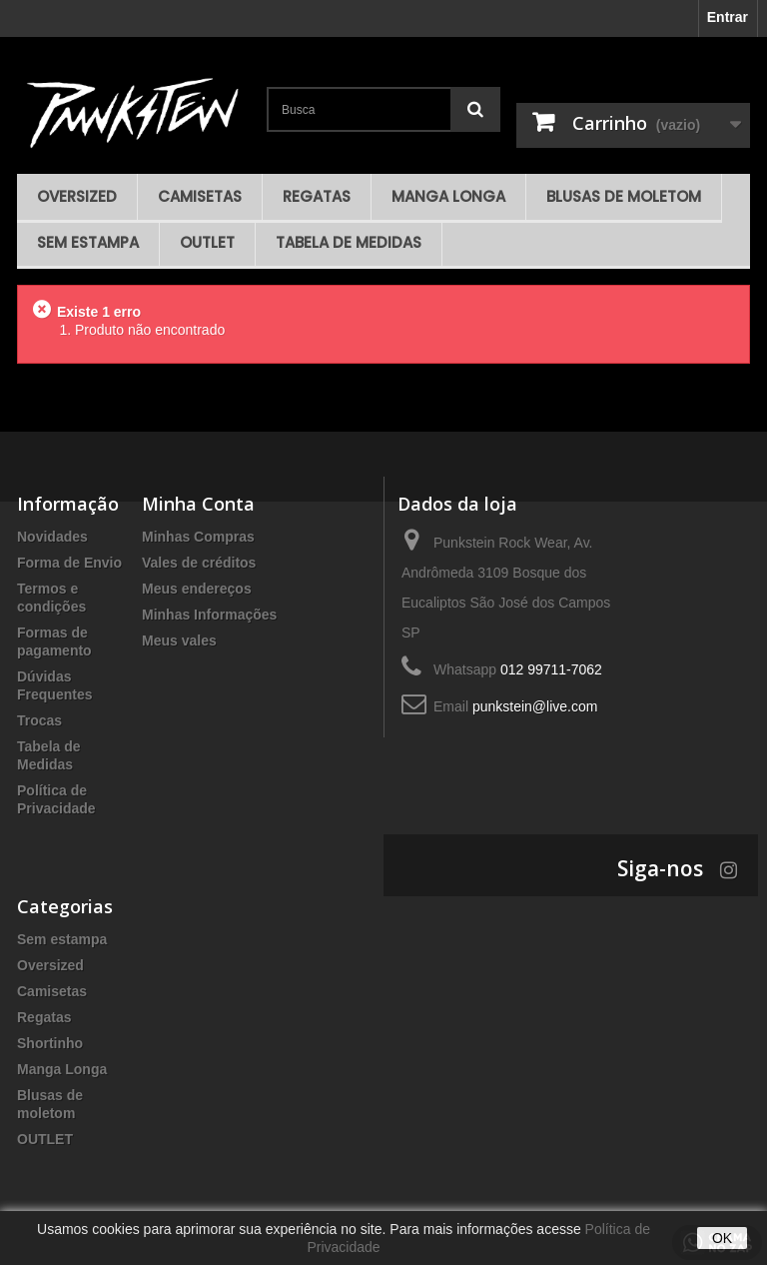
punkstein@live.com (535, 706)
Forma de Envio (69, 563)
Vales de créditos (199, 563)
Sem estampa (88, 242)
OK (722, 1238)
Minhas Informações (209, 615)
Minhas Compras (198, 537)
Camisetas (200, 196)
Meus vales (179, 640)
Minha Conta (198, 504)
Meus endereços (197, 589)
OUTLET (207, 242)
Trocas (39, 720)
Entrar (727, 17)
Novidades (52, 537)
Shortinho (50, 1043)
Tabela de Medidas (348, 242)
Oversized (77, 196)
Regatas (317, 196)
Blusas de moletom (623, 196)
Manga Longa (448, 196)
